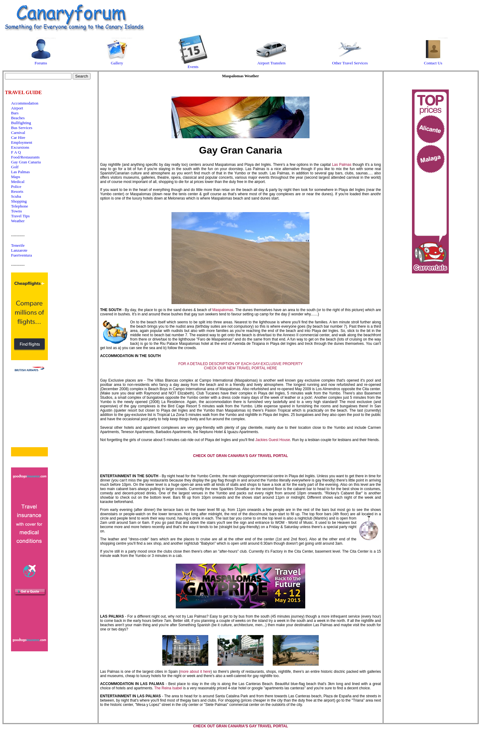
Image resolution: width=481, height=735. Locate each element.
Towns (16, 211)
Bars (14, 113)
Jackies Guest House (272, 440)
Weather (18, 221)
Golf (14, 167)
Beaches (18, 118)
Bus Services (21, 127)
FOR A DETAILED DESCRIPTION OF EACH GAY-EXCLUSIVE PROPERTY (240, 364)
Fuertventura (21, 255)
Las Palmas (20, 171)
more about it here (195, 671)
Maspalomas (222, 310)
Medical (18, 181)
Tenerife (18, 245)
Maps (15, 176)
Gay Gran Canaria (26, 162)
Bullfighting (21, 122)
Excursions (20, 147)
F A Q (16, 152)
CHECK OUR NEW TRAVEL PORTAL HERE (240, 368)
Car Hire (18, 137)
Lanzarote (19, 250)
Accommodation (24, 103)
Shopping (19, 201)
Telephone (19, 206)
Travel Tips (20, 216)
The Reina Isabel (168, 688)
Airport (17, 108)
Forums (41, 61)
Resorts (17, 191)
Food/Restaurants (25, 157)
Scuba (16, 196)
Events (193, 65)
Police (16, 186)
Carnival (18, 132)
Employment (21, 142)
